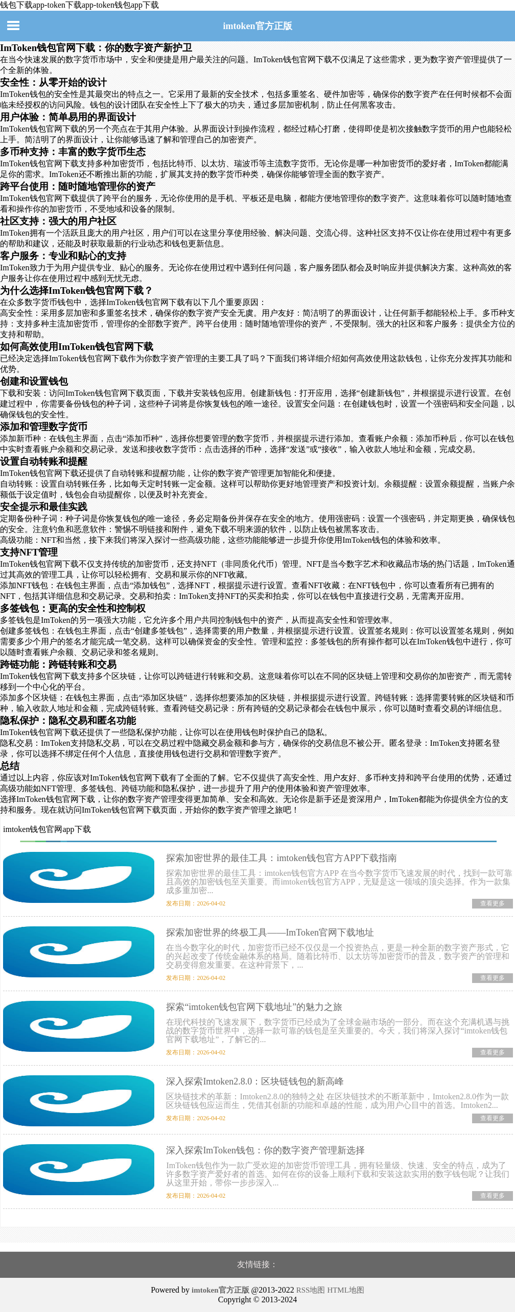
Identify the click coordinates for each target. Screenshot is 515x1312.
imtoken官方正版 (257, 26)
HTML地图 (345, 1290)
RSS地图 (310, 1290)
